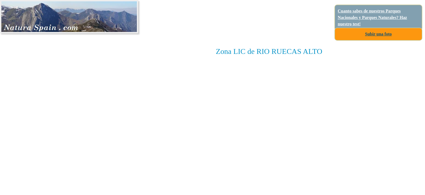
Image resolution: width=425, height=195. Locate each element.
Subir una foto (378, 34)
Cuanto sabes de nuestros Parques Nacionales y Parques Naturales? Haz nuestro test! (372, 17)
